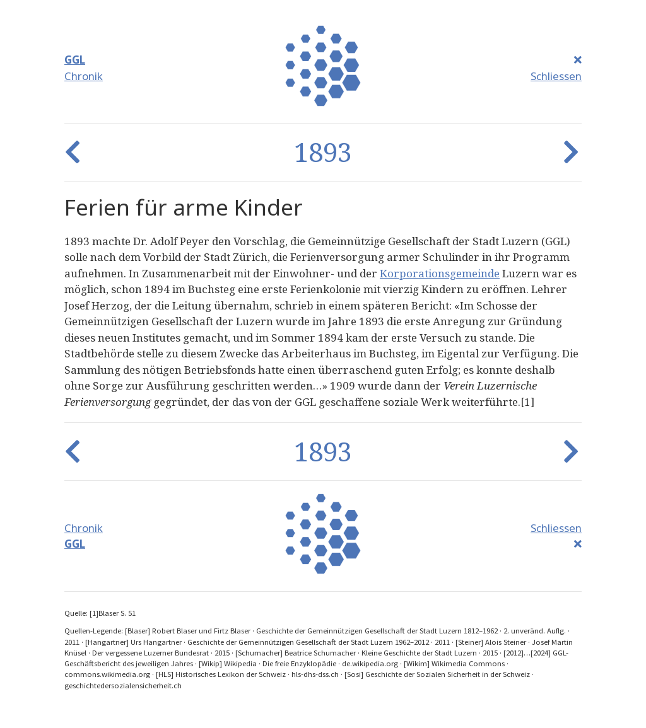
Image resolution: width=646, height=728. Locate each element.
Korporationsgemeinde (440, 273)
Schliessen (556, 76)
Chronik (83, 76)
